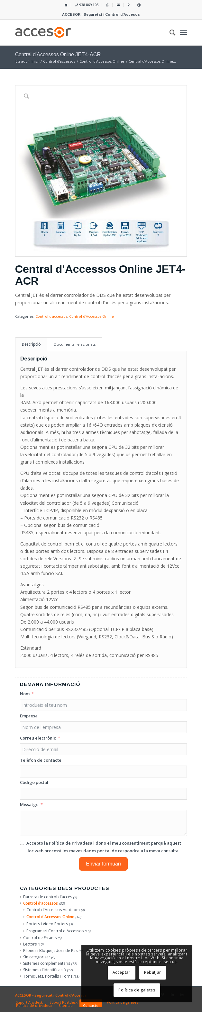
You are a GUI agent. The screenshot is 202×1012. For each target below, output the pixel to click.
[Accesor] (83, 32)
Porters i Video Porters (47, 924)
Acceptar (122, 972)
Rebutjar (152, 972)
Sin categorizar (36, 957)
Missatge (29, 804)
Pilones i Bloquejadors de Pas (50, 950)
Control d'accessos (51, 316)
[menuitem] (66, 5)
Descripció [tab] (31, 344)
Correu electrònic (38, 738)
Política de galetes (136, 990)
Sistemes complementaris (46, 963)
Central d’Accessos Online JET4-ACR (58, 54)
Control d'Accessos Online (91, 316)
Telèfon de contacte (40, 760)
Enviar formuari (103, 863)
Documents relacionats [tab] (75, 344)
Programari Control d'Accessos (55, 931)
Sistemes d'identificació (44, 969)
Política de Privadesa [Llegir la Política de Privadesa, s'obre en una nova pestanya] (70, 843)
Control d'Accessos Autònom (53, 909)
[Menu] (183, 32)
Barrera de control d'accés (47, 897)
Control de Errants (40, 937)
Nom (25, 694)
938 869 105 (86, 4)
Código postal (34, 782)
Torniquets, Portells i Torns (47, 976)
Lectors (30, 944)
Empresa (29, 716)
